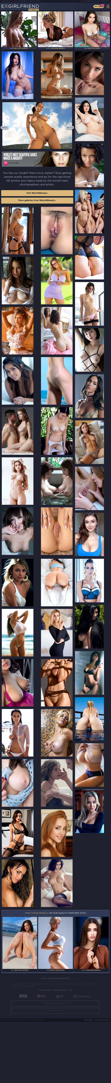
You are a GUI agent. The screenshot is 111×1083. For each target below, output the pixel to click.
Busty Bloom (35, 1)
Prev (5, 132)
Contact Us (55, 1072)
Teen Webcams (88, 1)
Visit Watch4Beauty (37, 196)
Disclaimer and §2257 (102, 1081)
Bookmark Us (55, 1065)
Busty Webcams (103, 1)
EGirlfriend (21, 7)
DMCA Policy (88, 1081)
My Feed (98, 6)
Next (69, 132)
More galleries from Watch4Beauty (37, 205)
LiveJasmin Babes (20, 1)
